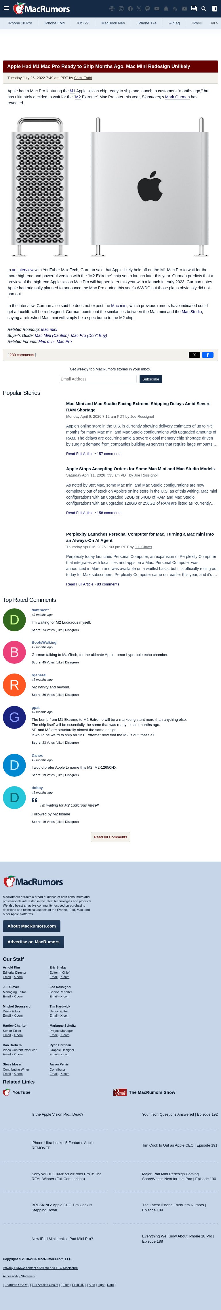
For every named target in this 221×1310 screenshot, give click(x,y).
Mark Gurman (177, 97)
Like (59, 630)
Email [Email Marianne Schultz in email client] (54, 1032)
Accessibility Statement (19, 1276)
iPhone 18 (201, 23)
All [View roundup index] (214, 23)
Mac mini (119, 305)
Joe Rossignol (142, 416)
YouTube (22, 1090)
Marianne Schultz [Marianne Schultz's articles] (63, 1023)
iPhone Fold (54, 23)
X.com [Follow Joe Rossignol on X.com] (64, 994)
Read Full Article (80, 454)
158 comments (109, 519)
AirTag (174, 23)
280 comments (21, 355)
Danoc (37, 755)
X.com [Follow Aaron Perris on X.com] (64, 1071)
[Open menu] (6, 8)
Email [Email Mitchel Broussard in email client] (7, 1013)
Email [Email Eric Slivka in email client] (54, 975)
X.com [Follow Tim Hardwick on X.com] (64, 1013)
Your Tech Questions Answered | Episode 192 (180, 1112)
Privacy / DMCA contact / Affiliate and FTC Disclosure (40, 1268)
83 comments (108, 584)
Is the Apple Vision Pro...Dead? (57, 1112)
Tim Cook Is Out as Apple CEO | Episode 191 (180, 1143)
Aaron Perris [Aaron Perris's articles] (59, 1062)
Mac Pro (64, 341)
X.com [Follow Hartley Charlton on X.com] (18, 1032)
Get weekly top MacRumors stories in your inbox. (110, 369)
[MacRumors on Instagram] (121, 9)
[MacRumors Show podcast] (112, 9)
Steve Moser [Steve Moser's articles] (12, 1062)
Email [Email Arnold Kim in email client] (7, 975)
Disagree (71, 630)
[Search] (206, 9)
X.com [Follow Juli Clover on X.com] (18, 994)
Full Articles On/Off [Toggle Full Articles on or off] (45, 1284)
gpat (35, 707)
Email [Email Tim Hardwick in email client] (54, 1013)
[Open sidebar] (214, 9)
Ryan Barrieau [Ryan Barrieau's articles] (60, 1043)
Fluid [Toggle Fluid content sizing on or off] (65, 1284)
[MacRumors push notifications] (166, 9)
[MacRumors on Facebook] (130, 9)
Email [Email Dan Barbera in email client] (7, 1052)
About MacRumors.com (31, 924)
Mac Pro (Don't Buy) (89, 335)
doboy (37, 788)
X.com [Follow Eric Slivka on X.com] (64, 975)
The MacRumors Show (152, 1090)
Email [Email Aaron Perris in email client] (54, 1071)
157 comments (109, 454)
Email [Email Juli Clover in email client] (7, 994)
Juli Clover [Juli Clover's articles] (11, 985)
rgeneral (39, 675)
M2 (78, 97)
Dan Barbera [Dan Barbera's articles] (12, 1043)
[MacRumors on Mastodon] (147, 9)
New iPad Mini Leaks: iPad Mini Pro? (62, 1236)
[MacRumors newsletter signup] (184, 9)
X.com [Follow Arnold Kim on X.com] (18, 975)
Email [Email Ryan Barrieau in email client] (54, 1052)
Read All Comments (110, 837)
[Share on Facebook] (208, 355)
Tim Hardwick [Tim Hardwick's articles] (60, 1004)
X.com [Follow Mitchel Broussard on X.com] (18, 1013)
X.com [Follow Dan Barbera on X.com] (18, 1052)
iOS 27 (83, 23)
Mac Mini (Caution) (51, 335)
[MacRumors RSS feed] (175, 9)
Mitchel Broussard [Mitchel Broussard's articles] (17, 1004)
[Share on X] (194, 355)
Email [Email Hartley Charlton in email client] (7, 1032)
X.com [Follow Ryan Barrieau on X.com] (64, 1052)
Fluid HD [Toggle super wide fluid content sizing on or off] (78, 1284)
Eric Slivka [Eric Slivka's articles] (58, 965)
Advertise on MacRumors (33, 939)
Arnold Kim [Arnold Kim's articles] (11, 965)
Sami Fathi (83, 78)
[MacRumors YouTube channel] (157, 9)
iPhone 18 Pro (20, 23)
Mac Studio (192, 311)
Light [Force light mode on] (101, 1284)
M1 (72, 91)
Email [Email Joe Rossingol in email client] (54, 994)
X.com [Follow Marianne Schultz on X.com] (64, 1032)
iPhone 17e (147, 23)
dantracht (40, 610)
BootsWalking (44, 642)
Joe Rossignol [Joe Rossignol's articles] (60, 985)
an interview (23, 270)
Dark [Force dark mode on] (110, 1284)
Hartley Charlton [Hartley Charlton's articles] (15, 1023)
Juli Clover (143, 547)
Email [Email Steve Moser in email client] (7, 1071)
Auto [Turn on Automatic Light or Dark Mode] (92, 1284)
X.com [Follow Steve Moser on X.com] (18, 1071)
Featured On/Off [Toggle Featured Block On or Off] (16, 1284)
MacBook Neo (113, 23)
